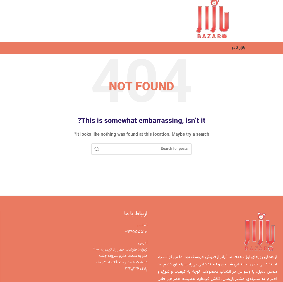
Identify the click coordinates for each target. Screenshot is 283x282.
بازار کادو (238, 48)
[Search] (141, 149)
